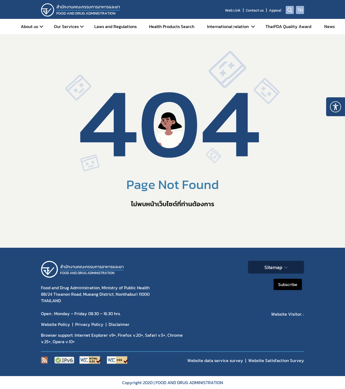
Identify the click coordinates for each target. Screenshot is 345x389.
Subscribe (287, 284)
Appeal (275, 10)
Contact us (255, 10)
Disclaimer (119, 324)
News (329, 26)
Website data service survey (215, 360)
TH (300, 10)
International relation (228, 26)
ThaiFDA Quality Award (288, 26)
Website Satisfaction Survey (276, 360)
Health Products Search (171, 26)
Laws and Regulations (115, 26)
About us (29, 26)
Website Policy (55, 324)
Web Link (233, 10)
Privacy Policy (89, 324)
